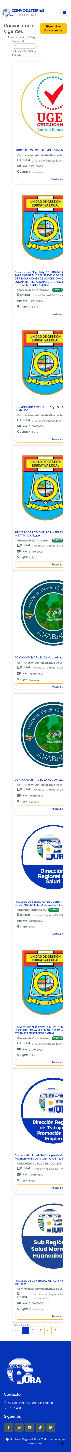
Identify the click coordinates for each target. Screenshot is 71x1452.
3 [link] (40, 1330)
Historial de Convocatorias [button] (53, 28)
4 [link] (48, 1330)
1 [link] (25, 1330)
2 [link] (32, 1330)
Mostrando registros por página (24, 46)
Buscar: (28, 57)
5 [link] (55, 1330)
